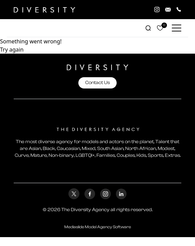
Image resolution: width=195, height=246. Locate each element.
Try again (12, 49)
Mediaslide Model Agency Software (97, 226)
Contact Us (97, 82)
